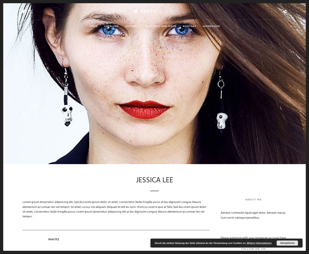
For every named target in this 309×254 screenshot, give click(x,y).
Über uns (111, 26)
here (283, 238)
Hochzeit (132, 26)
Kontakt (189, 26)
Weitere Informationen (259, 243)
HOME (93, 26)
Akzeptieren (287, 243)
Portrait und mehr (161, 26)
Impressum (211, 26)
